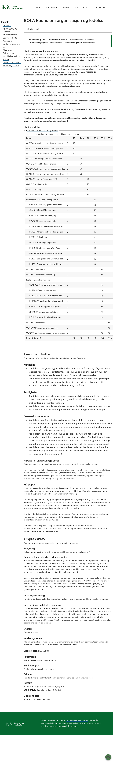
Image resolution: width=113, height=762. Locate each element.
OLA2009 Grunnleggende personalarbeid (45, 174)
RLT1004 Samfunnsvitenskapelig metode (45, 194)
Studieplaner (51, 7)
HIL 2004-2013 (101, 7)
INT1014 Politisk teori (38, 237)
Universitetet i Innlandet (77, 720)
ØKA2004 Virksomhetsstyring (43, 215)
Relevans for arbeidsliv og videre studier (12, 56)
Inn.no (66, 7)
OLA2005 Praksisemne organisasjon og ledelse (50, 285)
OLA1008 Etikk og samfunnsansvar (42, 328)
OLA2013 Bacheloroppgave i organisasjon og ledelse (50, 333)
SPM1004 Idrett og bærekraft (42, 221)
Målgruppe (8, 50)
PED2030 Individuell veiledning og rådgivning (50, 232)
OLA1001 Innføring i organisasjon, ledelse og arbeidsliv (51, 143)
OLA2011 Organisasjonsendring (40, 274)
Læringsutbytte (10, 38)
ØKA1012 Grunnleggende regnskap (45, 306)
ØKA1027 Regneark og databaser (44, 312)
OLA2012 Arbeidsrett (35, 322)
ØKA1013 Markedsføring (37, 184)
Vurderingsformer (11, 65)
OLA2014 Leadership (35, 269)
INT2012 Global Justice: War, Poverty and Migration (52, 248)
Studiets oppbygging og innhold (10, 28)
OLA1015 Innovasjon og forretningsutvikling (46, 148)
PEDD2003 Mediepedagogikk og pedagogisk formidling (54, 301)
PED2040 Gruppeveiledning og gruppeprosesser (51, 226)
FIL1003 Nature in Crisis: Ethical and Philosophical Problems (56, 295)
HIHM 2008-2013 (81, 7)
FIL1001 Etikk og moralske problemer (46, 264)
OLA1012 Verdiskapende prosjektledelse (44, 158)
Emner (37, 7)
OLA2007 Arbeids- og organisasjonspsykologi (47, 169)
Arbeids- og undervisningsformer (12, 44)
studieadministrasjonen (52, 726)
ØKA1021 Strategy (34, 189)
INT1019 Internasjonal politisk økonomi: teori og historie (54, 317)
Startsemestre (34, 28)
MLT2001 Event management (42, 290)
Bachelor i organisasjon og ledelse (42, 130)
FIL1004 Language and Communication (47, 259)
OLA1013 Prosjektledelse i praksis (41, 164)
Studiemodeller (10, 34)
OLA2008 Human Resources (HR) (41, 179)
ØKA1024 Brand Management (42, 210)
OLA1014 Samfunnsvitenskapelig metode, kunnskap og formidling (56, 153)
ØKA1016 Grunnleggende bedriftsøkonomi (48, 204)
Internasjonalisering (12, 62)
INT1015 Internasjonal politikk (42, 242)
